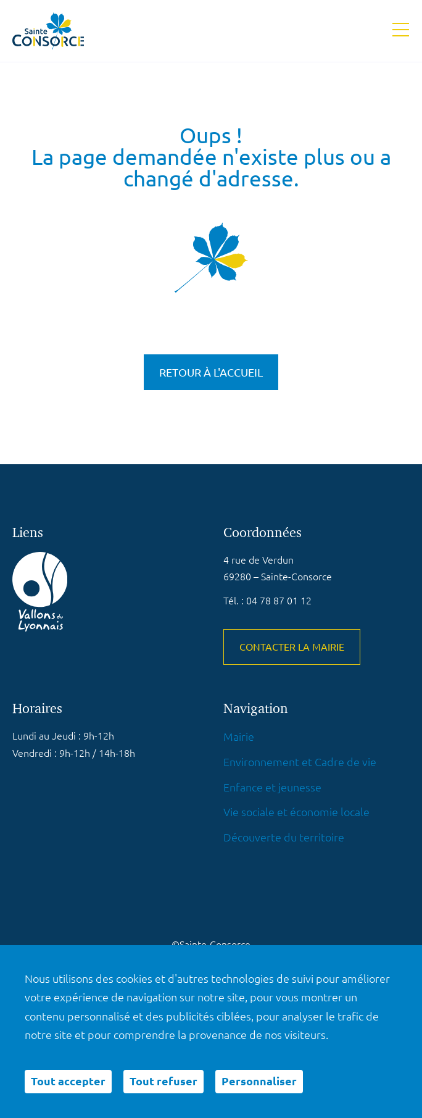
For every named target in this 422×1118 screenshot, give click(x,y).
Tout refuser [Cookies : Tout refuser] (163, 1081)
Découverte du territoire (283, 837)
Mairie (238, 736)
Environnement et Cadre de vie (299, 762)
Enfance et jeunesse (272, 787)
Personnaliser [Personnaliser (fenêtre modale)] (259, 1081)
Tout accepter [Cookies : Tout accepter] (68, 1081)
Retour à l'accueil (211, 372)
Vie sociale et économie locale (296, 812)
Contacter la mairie (291, 647)
